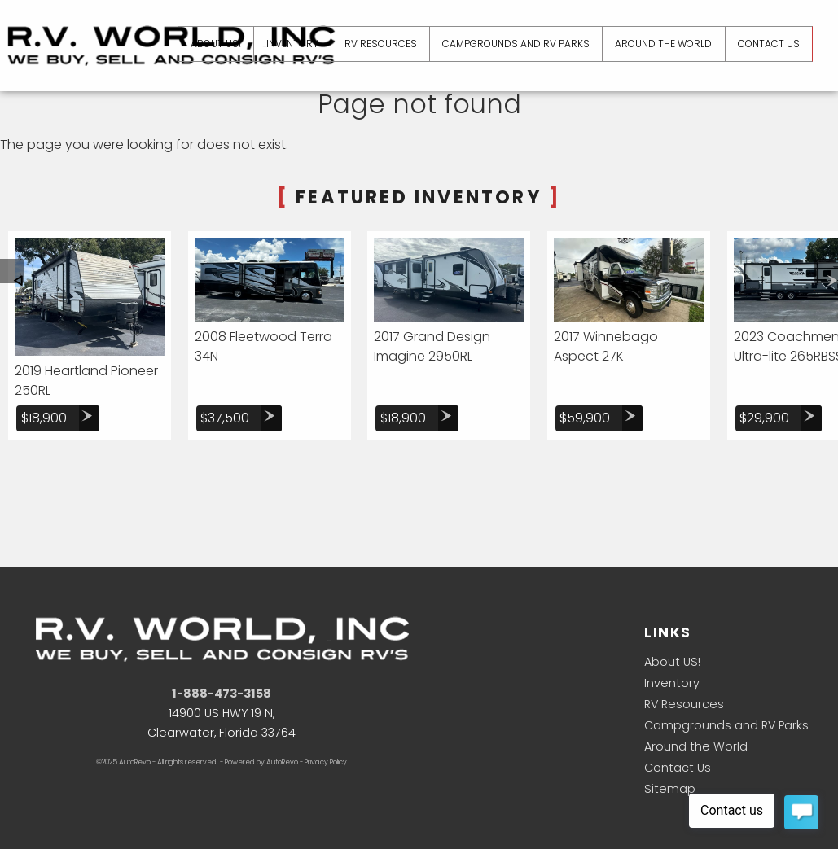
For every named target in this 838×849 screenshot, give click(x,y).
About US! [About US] (211, 43)
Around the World (696, 746)
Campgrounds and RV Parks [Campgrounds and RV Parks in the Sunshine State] (513, 43)
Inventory (672, 683)
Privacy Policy (326, 762)
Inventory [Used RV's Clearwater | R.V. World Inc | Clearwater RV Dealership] (288, 43)
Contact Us (677, 767)
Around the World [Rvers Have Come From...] (661, 43)
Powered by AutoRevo (261, 762)
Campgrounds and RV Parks (726, 725)
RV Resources (684, 704)
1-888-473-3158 (221, 693)
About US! (672, 662)
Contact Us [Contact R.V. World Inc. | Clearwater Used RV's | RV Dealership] (768, 43)
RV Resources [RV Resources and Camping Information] (377, 43)
